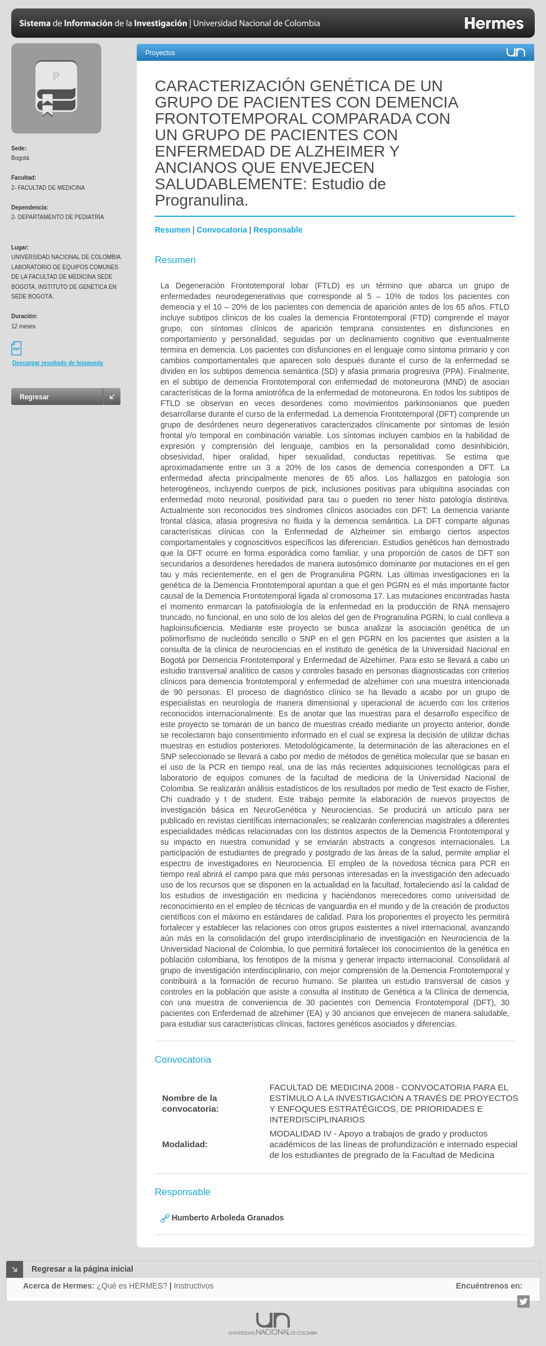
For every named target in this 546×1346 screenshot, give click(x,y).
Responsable (277, 229)
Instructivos (194, 1285)
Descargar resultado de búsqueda (57, 363)
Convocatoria (221, 229)
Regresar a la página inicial (82, 1268)
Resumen (172, 229)
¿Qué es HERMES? (132, 1285)
